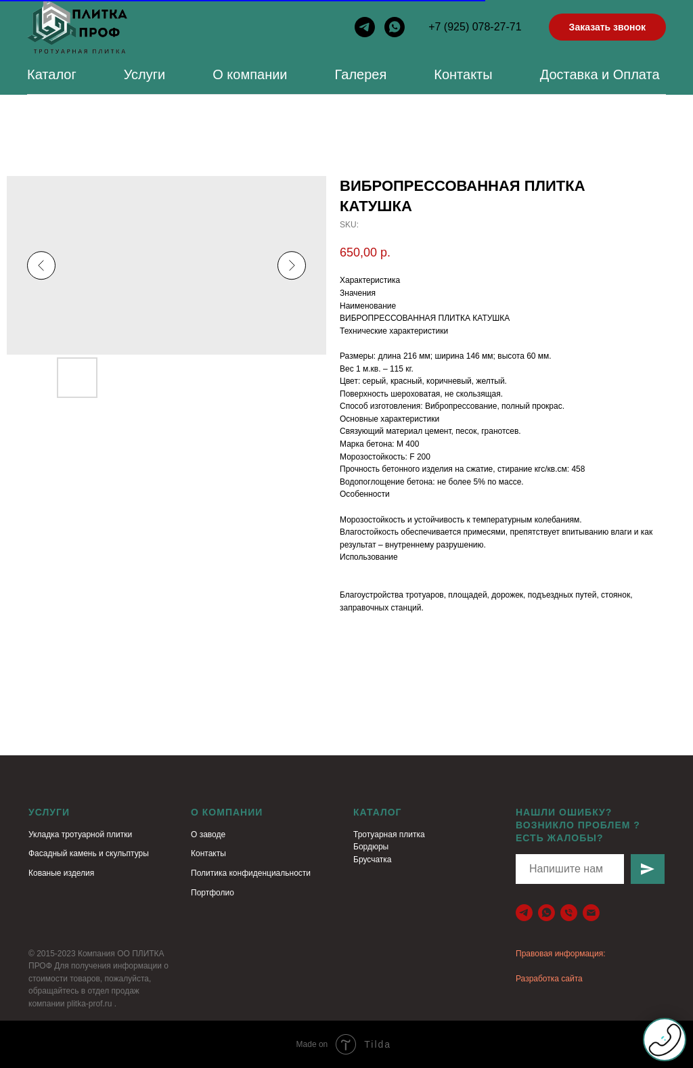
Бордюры (370, 846)
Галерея (361, 74)
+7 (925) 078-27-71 (474, 26)
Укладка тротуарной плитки (80, 834)
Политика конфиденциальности (251, 873)
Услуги (145, 74)
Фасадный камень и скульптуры (88, 853)
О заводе (208, 834)
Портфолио (212, 892)
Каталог (51, 74)
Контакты (463, 74)
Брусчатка (372, 859)
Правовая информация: (561, 953)
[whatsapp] (394, 27)
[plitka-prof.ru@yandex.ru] (591, 912)
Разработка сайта (549, 978)
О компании (250, 74)
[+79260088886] (568, 912)
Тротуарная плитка (389, 834)
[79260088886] (546, 912)
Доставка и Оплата (600, 74)
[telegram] (365, 27)
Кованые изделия (61, 873)
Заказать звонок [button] (607, 27)
